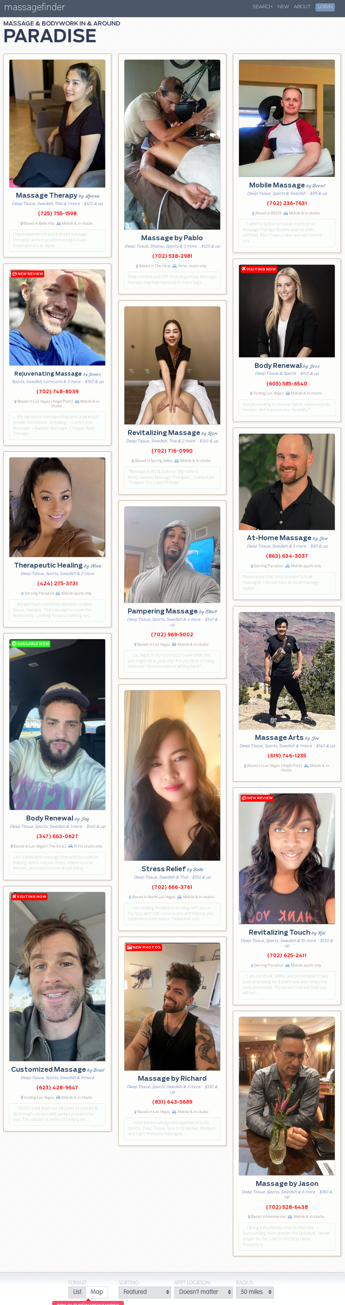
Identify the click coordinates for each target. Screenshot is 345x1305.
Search (263, 7)
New (283, 7)
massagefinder (34, 9)
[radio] (77, 1292)
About (302, 7)
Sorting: (129, 1283)
